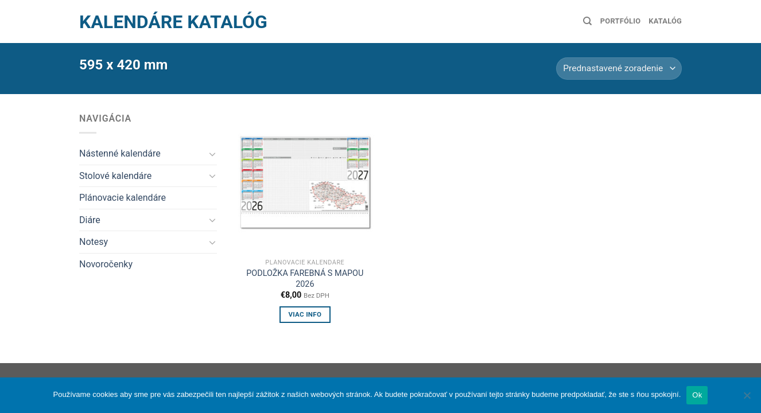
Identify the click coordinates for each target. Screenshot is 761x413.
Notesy (93, 241)
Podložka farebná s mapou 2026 (304, 278)
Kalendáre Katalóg (173, 22)
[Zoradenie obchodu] (619, 68)
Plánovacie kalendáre (122, 197)
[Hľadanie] (587, 21)
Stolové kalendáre (115, 175)
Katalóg (665, 21)
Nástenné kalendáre (120, 153)
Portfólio (620, 21)
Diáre (89, 220)
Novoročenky (106, 264)
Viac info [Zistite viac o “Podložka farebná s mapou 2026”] (304, 314)
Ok (697, 395)
